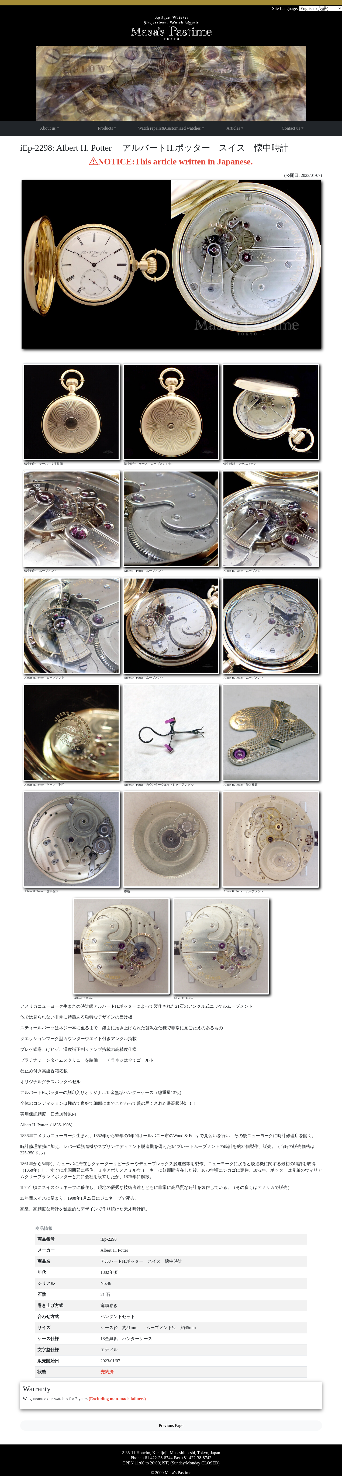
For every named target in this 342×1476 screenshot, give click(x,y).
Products (105, 128)
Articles (233, 128)
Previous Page (171, 1425)
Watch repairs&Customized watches (169, 128)
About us (48, 128)
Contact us (291, 128)
